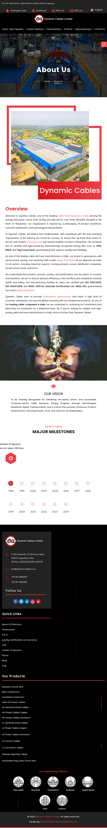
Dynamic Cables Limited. (47, 816)
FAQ (4, 665)
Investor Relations (35, 29)
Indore (62, 802)
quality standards (25, 290)
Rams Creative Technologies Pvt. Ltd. (59, 821)
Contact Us (100, 29)
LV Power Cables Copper (14, 728)
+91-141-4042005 (19, 577)
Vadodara (53, 783)
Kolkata (70, 783)
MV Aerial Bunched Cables (15, 707)
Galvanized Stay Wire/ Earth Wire (19, 760)
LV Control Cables (11, 741)
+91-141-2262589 (19, 582)
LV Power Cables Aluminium (16, 734)
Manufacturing (53, 29)
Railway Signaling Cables (14, 754)
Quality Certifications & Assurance (19, 640)
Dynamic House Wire (12, 686)
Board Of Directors (11, 624)
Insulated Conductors (13, 697)
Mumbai (35, 783)
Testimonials (8, 629)
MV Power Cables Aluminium (16, 717)
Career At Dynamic (11, 650)
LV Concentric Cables (12, 747)
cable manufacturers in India (73, 215)
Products (68, 29)
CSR (4, 645)
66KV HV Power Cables (13, 702)
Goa (44, 802)
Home (5, 29)
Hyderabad (88, 783)
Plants (5, 655)
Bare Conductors (11, 692)
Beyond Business (83, 29)
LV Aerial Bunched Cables (15, 722)
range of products (65, 260)
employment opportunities (57, 296)
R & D (5, 634)
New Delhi (18, 783)
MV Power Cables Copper (14, 712)
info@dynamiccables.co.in (23, 569)
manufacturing (34, 241)
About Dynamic (16, 29)
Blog (4, 660)
